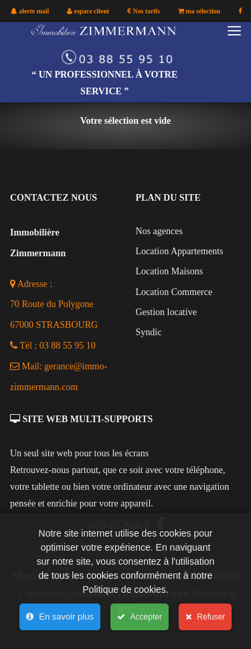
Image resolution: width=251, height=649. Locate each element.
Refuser (205, 617)
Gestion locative (166, 312)
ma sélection (199, 11)
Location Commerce (174, 292)
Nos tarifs (143, 11)
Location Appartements (180, 251)
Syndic (149, 332)
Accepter (139, 617)
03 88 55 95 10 (67, 346)
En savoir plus (60, 617)
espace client (88, 11)
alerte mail (30, 11)
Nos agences (159, 231)
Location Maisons (169, 271)
